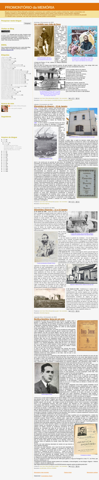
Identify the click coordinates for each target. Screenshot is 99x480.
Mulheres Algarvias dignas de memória (11, 95)
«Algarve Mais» (5, 57)
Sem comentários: (63, 98)
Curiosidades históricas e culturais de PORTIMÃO (13, 79)
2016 (4, 160)
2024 (4, 139)
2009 (4, 171)
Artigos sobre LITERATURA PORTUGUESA (12, 66)
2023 (4, 141)
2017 (4, 159)
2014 (4, 163)
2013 (4, 165)
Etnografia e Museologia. (7, 90)
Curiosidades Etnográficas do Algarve (10, 69)
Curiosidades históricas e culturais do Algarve (12, 86)
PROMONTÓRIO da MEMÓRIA (29, 7)
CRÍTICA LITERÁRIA (51, 468)
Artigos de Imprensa (6, 63)
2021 (4, 152)
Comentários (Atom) (46, 476)
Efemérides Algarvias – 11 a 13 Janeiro (50, 210)
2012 (4, 166)
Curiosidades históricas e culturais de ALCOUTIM (13, 72)
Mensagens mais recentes (41, 472)
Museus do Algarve (6, 96)
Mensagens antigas (92, 472)
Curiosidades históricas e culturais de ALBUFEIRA (14, 71)
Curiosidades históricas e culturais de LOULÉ (12, 77)
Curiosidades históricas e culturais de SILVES (62, 100)
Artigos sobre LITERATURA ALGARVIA (11, 64)
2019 (4, 155)
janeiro (6, 144)
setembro (6, 142)
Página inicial (68, 472)
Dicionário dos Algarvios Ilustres (9, 87)
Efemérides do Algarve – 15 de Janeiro (50, 106)
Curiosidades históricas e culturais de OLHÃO (12, 78)
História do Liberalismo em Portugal (10, 91)
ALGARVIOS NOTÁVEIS (7, 61)
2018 (4, 157)
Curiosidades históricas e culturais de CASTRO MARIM (15, 73)
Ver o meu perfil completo (15, 108)
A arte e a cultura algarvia (45, 100)
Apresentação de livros (7, 62)
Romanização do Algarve (7, 98)
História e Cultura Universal (8, 93)
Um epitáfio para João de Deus (47, 24)
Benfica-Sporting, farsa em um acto (49, 319)
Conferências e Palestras (7, 67)
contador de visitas (5, 34)
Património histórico (6, 97)
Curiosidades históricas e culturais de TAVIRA (12, 82)
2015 (4, 162)
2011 (4, 168)
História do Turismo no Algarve (9, 92)
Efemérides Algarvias (44, 203)
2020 (4, 154)
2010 (4, 169)
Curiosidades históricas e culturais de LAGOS (12, 76)
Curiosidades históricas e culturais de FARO (12, 74)
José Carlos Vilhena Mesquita (18, 106)
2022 (4, 151)
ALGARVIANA (43, 468)
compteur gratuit (4, 33)
